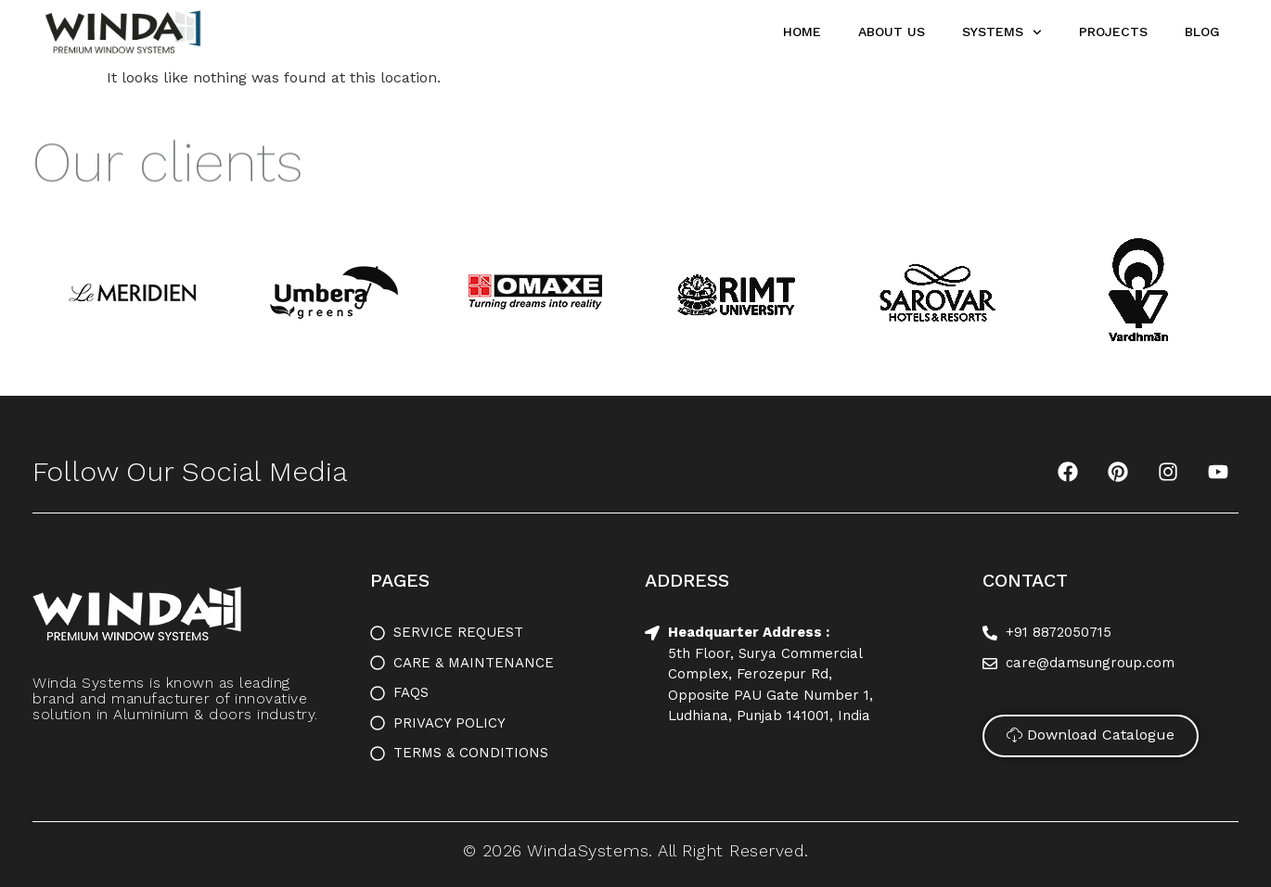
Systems (1002, 32)
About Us (891, 31)
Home (802, 31)
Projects (1113, 31)
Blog (1202, 31)
